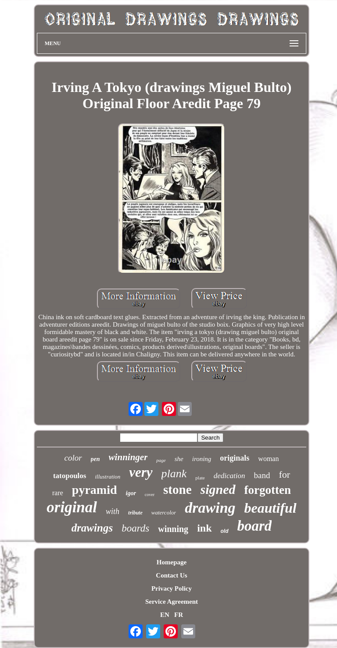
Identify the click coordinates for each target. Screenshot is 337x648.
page (160, 460)
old (225, 531)
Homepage (171, 562)
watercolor (163, 512)
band (262, 475)
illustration (107, 476)
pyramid (94, 490)
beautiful (270, 508)
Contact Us (171, 575)
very (140, 472)
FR (178, 614)
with (112, 511)
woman (268, 458)
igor (131, 493)
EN (164, 614)
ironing (202, 458)
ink (204, 528)
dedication (229, 476)
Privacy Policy (171, 588)
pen (95, 459)
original (72, 507)
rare (57, 493)
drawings (92, 528)
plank (174, 473)
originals (234, 458)
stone (177, 489)
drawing (210, 508)
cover (149, 494)
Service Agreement (171, 601)
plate (199, 477)
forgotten (267, 490)
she (179, 458)
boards (135, 528)
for (284, 474)
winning (173, 529)
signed (218, 489)
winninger (128, 457)
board (254, 526)
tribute (135, 513)
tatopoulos (69, 476)
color (73, 457)
